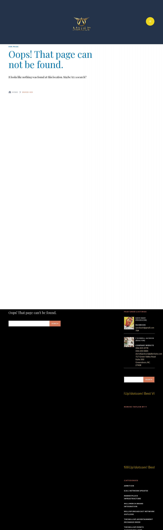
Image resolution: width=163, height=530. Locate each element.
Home (15, 92)
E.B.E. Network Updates (136, 491)
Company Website (144, 345)
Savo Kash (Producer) (141, 319)
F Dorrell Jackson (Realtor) (144, 339)
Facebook (140, 325)
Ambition (129, 486)
